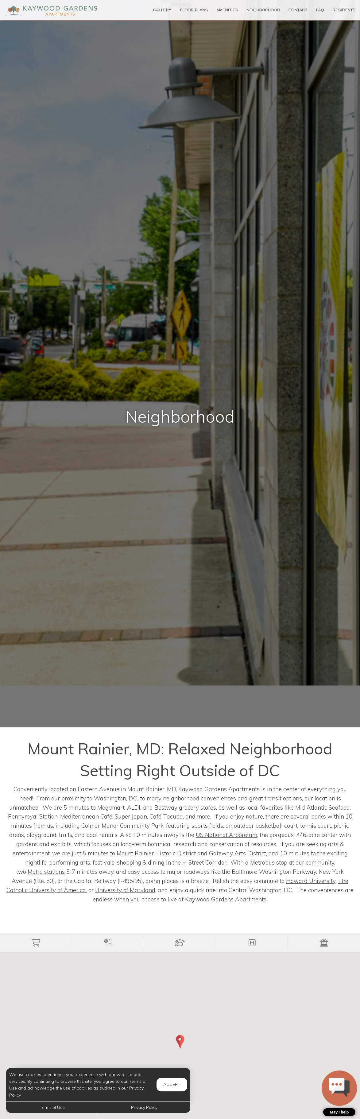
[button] (36, 942)
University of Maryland (125, 890)
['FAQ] (320, 10)
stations (46, 871)
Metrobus (262, 862)
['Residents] (344, 10)
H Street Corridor (204, 862)
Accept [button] (171, 1084)
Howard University (310, 881)
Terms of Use (52, 1107)
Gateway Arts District (237, 853)
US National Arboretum (226, 834)
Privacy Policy (144, 1107)
